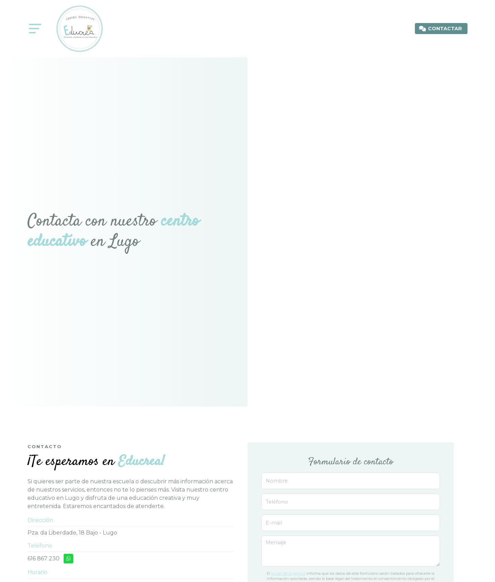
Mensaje (276, 542)
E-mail (274, 523)
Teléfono (277, 502)
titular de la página (288, 573)
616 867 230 (43, 558)
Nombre (277, 481)
